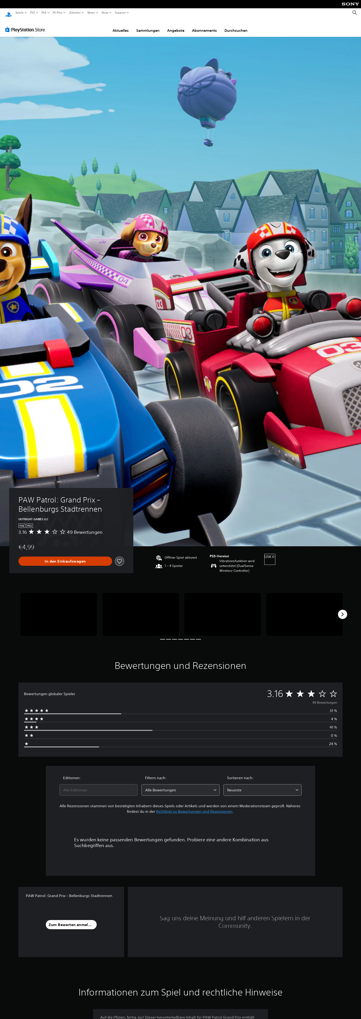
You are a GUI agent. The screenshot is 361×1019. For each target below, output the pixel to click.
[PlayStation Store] (26, 25)
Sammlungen (148, 26)
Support (120, 13)
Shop (105, 13)
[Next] (342, 610)
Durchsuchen (235, 26)
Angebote (175, 26)
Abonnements (204, 26)
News (91, 13)
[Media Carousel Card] (58, 610)
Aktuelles (121, 26)
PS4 (43, 13)
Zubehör (75, 13)
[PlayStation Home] (8, 12)
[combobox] (98, 785)
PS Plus (57, 13)
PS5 (32, 13)
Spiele (19, 13)
